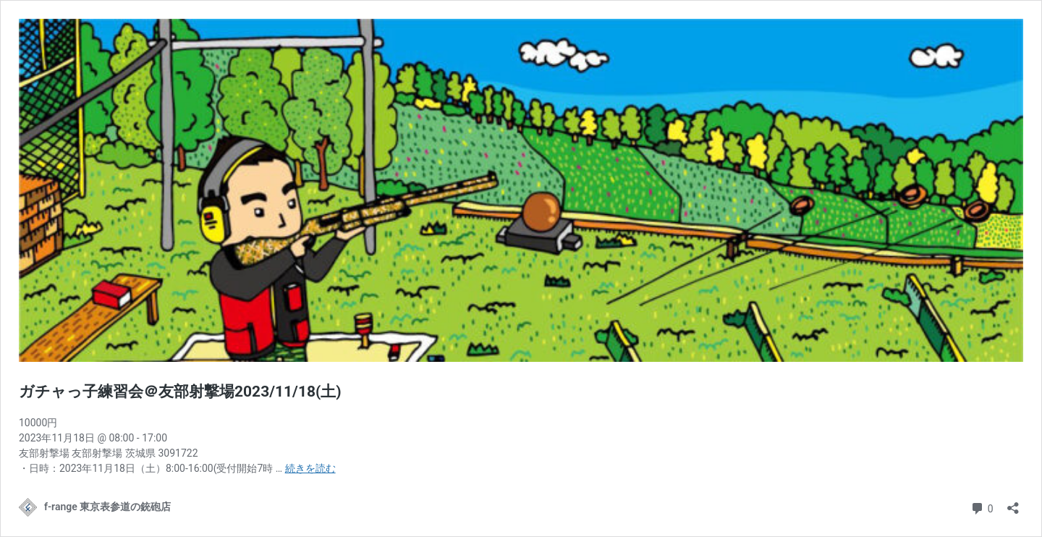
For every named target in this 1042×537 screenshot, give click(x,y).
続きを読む (310, 468)
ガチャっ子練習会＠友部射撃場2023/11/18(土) (180, 391)
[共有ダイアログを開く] (1013, 503)
